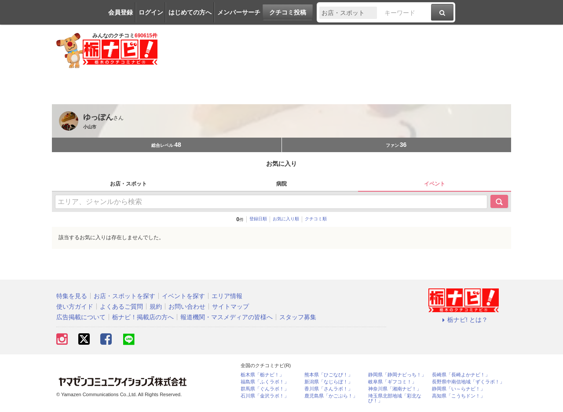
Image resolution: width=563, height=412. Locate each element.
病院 (281, 184)
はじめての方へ (190, 12)
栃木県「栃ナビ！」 (262, 374)
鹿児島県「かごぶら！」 (331, 396)
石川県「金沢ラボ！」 (265, 396)
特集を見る (71, 295)
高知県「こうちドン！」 (458, 396)
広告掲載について (81, 317)
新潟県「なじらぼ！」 (328, 381)
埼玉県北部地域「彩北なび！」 (394, 398)
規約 (156, 306)
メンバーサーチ (238, 12)
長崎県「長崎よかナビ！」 (461, 374)
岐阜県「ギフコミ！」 (392, 381)
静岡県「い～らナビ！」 (458, 388)
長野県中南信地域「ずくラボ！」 (468, 381)
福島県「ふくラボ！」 (265, 381)
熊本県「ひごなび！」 (328, 374)
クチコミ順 (316, 218)
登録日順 (258, 218)
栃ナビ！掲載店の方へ (143, 317)
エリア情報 (227, 295)
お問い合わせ (186, 306)
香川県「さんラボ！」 (328, 388)
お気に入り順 (286, 218)
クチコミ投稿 (287, 12)
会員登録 (120, 12)
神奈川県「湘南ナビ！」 (394, 388)
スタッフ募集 (297, 317)
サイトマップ (230, 306)
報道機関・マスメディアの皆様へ (226, 317)
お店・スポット (128, 184)
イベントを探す (183, 295)
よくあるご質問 (121, 306)
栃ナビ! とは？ (463, 319)
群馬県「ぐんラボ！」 (265, 388)
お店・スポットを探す (124, 295)
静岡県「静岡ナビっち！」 (397, 374)
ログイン (151, 12)
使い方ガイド (74, 306)
